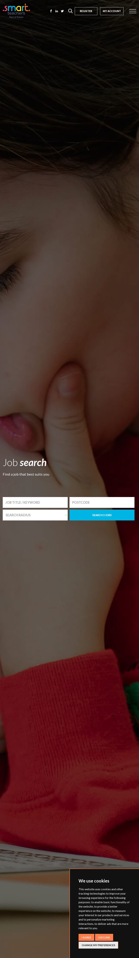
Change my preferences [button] (98, 945)
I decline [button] (104, 937)
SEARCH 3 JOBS (102, 515)
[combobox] (35, 515)
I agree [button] (86, 937)
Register (86, 11)
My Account (112, 11)
